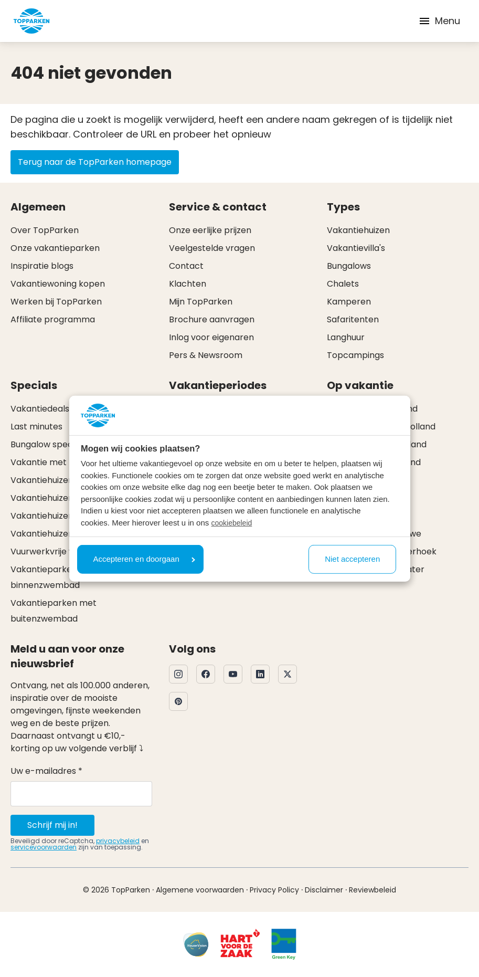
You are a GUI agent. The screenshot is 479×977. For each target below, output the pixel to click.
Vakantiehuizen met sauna (65, 516)
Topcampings (355, 355)
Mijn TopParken (200, 302)
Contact (186, 266)
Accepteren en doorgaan (144, 558)
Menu (439, 20)
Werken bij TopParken (56, 302)
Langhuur (346, 337)
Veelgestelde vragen (212, 248)
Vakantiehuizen (358, 230)
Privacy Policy (274, 890)
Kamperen (349, 302)
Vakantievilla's (356, 248)
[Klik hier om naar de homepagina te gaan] (31, 21)
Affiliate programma (52, 319)
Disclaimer (324, 890)
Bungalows (349, 266)
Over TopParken (44, 230)
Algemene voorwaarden (200, 890)
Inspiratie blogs (41, 266)
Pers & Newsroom (205, 355)
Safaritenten (353, 319)
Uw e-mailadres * (46, 771)
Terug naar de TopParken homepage (95, 162)
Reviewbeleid (372, 890)
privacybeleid (118, 840)
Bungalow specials (48, 444)
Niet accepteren (352, 558)
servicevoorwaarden (43, 847)
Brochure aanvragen (211, 319)
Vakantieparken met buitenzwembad (53, 611)
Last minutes (36, 427)
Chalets (343, 284)
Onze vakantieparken (55, 248)
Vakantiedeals (39, 409)
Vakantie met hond (50, 462)
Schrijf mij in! (52, 825)
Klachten (187, 284)
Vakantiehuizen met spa (60, 534)
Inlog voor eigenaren (211, 337)
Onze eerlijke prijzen (210, 230)
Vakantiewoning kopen (57, 284)
